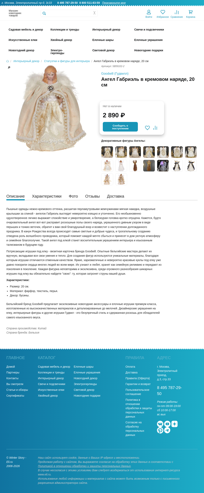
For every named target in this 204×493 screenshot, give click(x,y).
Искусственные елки (51, 389)
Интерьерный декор (51, 378)
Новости (180, 7)
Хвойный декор (48, 395)
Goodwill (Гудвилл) (114, 73)
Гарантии (116, 7)
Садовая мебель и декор (54, 366)
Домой (10, 366)
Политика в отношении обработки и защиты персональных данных (139, 408)
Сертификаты (15, 395)
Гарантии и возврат (138, 384)
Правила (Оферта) (138, 378)
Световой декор (84, 389)
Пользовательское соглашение (137, 392)
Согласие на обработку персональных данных (135, 429)
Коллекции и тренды (51, 372)
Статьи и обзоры (17, 389)
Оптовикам (133, 7)
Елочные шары (83, 366)
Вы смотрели (14, 384)
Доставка (150, 7)
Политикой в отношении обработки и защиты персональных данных (84, 466)
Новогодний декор (85, 378)
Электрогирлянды (85, 384)
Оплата (165, 7)
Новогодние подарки (87, 395)
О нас (102, 7)
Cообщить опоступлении (120, 127)
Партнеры (12, 372)
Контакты (195, 7)
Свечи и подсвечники (51, 384)
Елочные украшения (87, 372)
